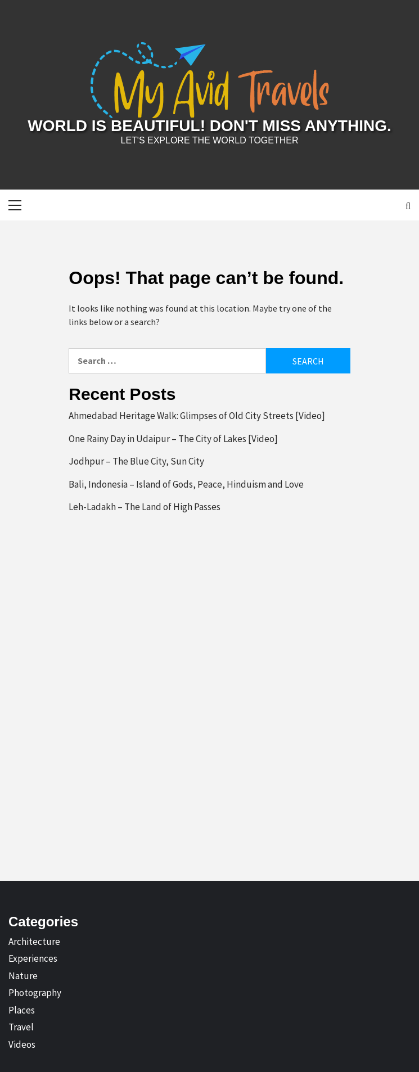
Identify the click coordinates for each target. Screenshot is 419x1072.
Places (21, 1010)
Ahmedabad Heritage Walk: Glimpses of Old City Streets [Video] (197, 415)
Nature (23, 976)
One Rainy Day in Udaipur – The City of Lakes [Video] (173, 439)
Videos (21, 1044)
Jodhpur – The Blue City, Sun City (136, 461)
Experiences (32, 958)
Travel (21, 1027)
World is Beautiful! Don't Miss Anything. (209, 125)
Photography (34, 993)
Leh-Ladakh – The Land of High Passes (144, 507)
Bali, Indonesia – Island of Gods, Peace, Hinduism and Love (186, 484)
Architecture (34, 941)
